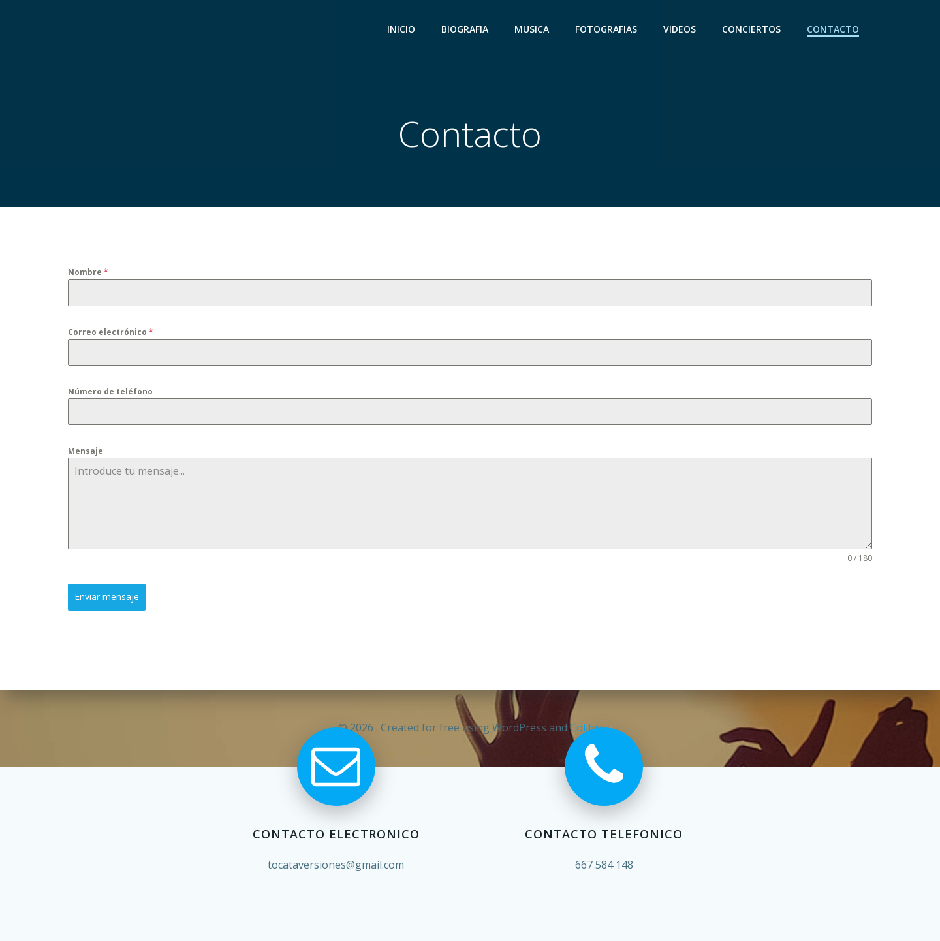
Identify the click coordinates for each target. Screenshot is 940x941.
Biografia (464, 30)
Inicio (401, 30)
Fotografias (606, 30)
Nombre (88, 272)
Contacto (833, 30)
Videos (679, 30)
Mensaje (85, 451)
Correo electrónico (110, 332)
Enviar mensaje (106, 597)
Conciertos (751, 30)
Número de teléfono (110, 391)
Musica (531, 30)
